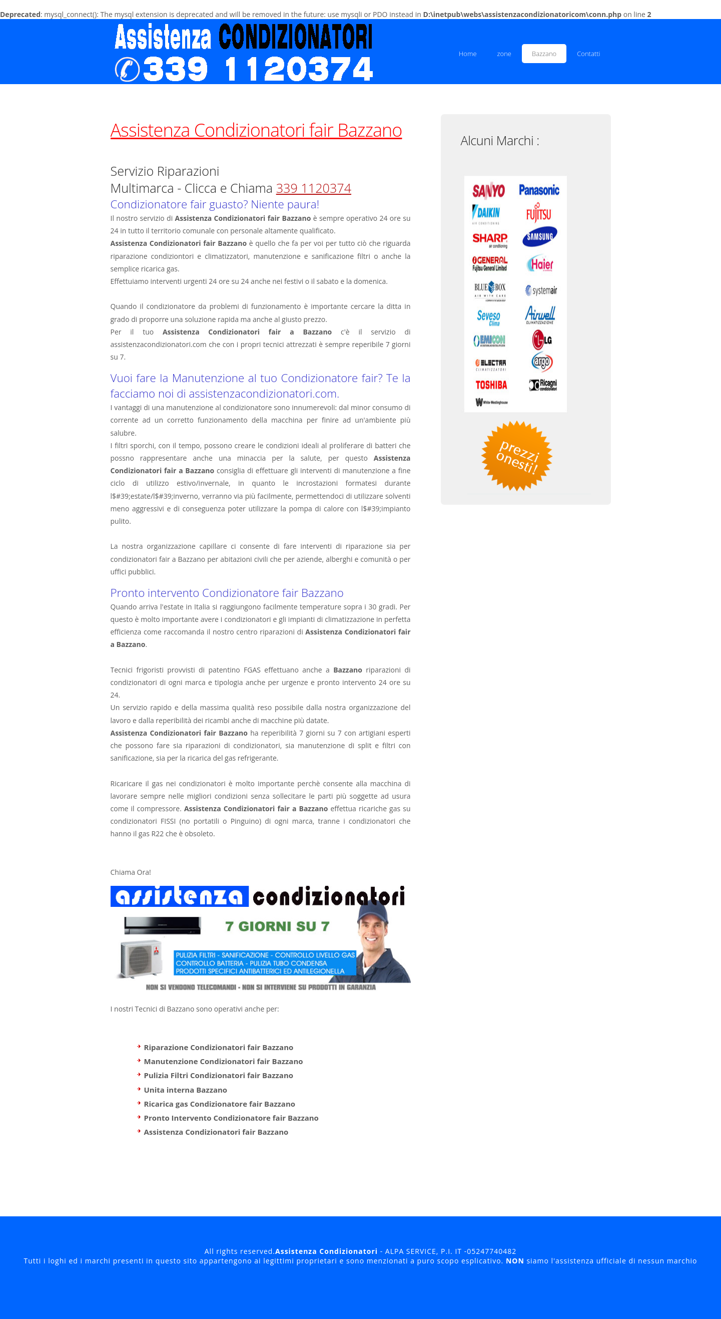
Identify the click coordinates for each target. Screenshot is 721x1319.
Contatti (588, 53)
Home (468, 53)
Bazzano (544, 53)
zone (504, 53)
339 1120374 (313, 187)
